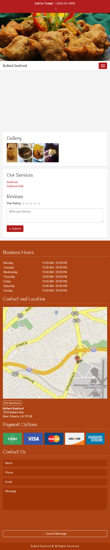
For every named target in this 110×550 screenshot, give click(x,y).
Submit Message (55, 533)
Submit (15, 228)
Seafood (12, 182)
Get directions (12, 403)
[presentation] (32, 520)
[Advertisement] (55, 104)
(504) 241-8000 (65, 3)
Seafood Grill (15, 186)
